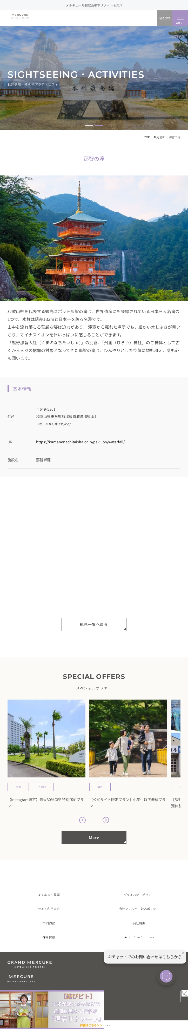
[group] (46, 754)
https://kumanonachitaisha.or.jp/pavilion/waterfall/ (80, 441)
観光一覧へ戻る (94, 624)
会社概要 (139, 923)
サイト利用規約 (48, 908)
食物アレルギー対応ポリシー (139, 908)
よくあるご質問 (49, 894)
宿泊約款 (49, 923)
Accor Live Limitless (139, 937)
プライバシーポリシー (139, 894)
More (94, 838)
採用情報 (49, 937)
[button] (89, 125)
